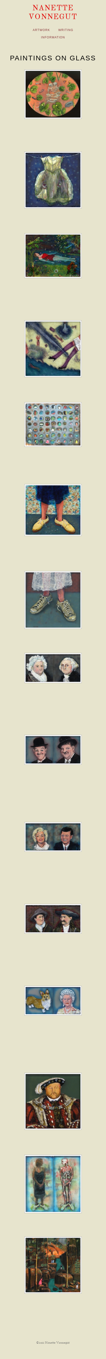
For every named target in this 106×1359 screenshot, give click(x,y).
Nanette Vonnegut (53, 12)
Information (53, 37)
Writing (65, 30)
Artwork (41, 30)
